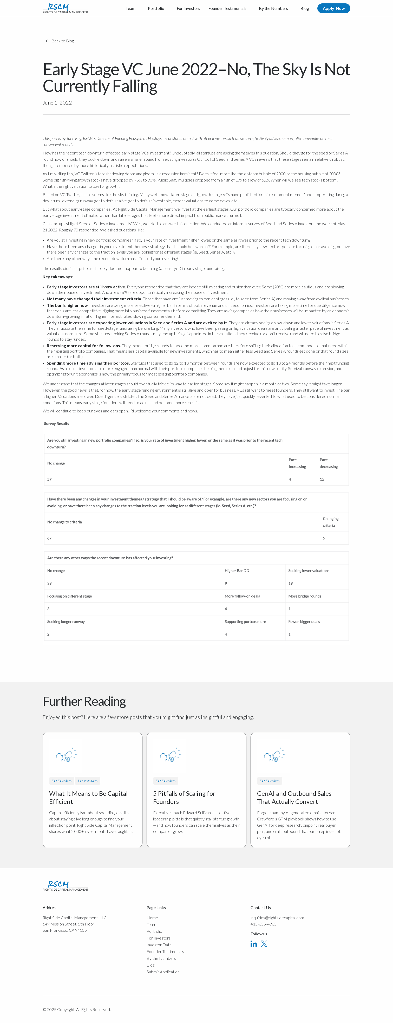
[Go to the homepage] (65, 886)
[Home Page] (65, 8)
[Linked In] (254, 944)
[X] (264, 944)
